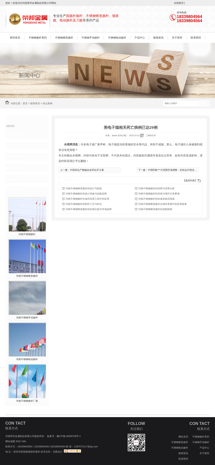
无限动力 (57, 451)
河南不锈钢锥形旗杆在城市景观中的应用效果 (162, 204)
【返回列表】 (190, 180)
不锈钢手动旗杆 (91, 37)
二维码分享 (150, 135)
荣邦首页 (15, 37)
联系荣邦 (196, 37)
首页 (25, 103)
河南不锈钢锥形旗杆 (27, 276)
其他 (14, 179)
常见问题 (17, 157)
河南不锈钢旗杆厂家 (27, 400)
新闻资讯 (158, 37)
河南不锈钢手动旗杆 (27, 317)
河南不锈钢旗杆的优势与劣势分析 (156, 188)
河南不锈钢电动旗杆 (27, 359)
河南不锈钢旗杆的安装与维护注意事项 (159, 193)
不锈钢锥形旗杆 (64, 37)
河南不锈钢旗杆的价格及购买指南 (156, 198)
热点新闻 (47, 103)
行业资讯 (17, 145)
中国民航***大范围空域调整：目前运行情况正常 (173, 170)
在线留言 (179, 3)
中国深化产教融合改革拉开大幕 (87, 170)
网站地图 (10, 441)
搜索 (203, 103)
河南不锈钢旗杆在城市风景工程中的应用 (87, 198)
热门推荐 (17, 190)
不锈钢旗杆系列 (38, 37)
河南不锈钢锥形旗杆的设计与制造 (84, 188)
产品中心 (140, 37)
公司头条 (17, 134)
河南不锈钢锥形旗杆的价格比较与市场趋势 (89, 209)
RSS (18, 441)
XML (24, 441)
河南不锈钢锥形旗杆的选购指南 (155, 209)
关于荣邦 (177, 37)
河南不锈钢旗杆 (27, 234)
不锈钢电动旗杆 (117, 37)
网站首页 (183, 436)
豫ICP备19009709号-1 (69, 436)
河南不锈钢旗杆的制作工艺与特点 (84, 204)
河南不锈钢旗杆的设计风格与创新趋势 (86, 193)
